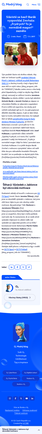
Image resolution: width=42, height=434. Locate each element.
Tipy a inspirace (10, 43)
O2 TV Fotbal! (21, 249)
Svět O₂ (6, 20)
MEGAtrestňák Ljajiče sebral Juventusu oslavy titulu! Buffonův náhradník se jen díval (20, 178)
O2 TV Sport (9, 249)
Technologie (9, 28)
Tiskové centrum (21, 413)
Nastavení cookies (12, 410)
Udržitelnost (9, 35)
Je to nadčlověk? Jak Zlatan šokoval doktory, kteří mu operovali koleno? (20, 172)
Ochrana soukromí (29, 410)
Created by (21, 425)
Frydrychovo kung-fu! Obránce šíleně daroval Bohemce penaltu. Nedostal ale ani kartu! (21, 167)
